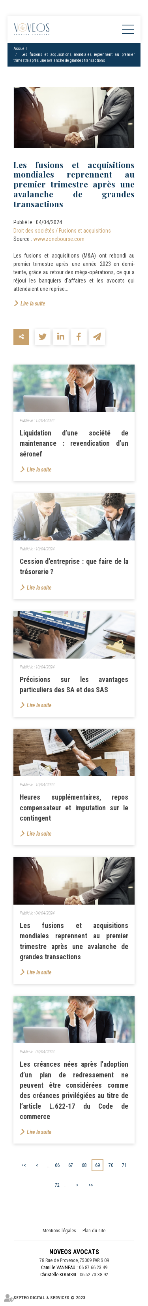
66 (57, 1165)
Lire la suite (33, 303)
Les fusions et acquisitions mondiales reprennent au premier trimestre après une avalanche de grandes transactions (74, 941)
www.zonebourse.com (58, 239)
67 (70, 1165)
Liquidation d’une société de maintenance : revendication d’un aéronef (74, 443)
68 (84, 1165)
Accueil (20, 48)
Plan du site (93, 1230)
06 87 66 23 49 (93, 1267)
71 (124, 1165)
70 (111, 1165)
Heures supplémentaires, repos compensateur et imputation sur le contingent (74, 807)
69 (97, 1165)
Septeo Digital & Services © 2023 (49, 1297)
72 (57, 1185)
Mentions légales (59, 1230)
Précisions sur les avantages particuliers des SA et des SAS (74, 685)
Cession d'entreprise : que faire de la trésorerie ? (74, 567)
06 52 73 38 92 (94, 1274)
